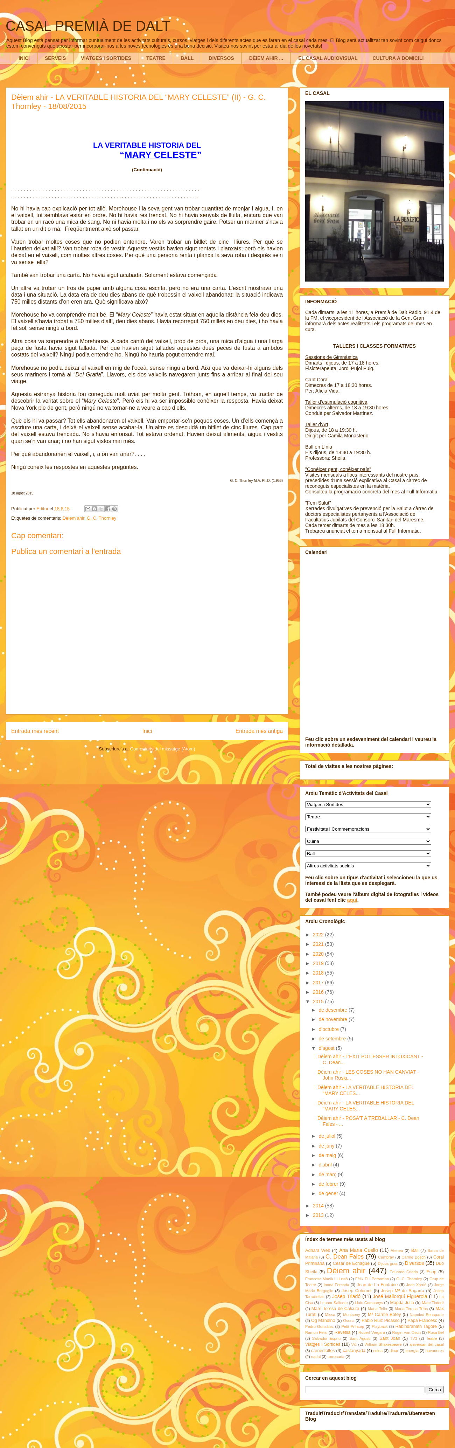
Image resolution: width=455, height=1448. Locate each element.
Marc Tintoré (433, 1303)
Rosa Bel (436, 1332)
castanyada (354, 1350)
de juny (327, 1146)
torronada (336, 1357)
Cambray (386, 1257)
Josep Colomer (357, 1290)
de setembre (332, 1038)
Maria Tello (377, 1309)
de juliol (327, 1136)
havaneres (435, 1351)
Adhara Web (317, 1250)
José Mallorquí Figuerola (400, 1296)
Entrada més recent (35, 731)
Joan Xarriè (416, 1285)
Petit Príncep (352, 1326)
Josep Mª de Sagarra (402, 1290)
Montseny (351, 1314)
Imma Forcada (336, 1285)
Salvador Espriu (326, 1338)
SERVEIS (55, 58)
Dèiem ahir (73, 518)
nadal (316, 1357)
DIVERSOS (221, 58)
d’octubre (329, 1029)
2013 (319, 1215)
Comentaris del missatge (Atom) (162, 748)
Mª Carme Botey (384, 1314)
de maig (327, 1155)
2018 (319, 973)
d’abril (325, 1165)
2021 (319, 944)
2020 (319, 954)
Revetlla (343, 1332)
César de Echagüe (351, 1263)
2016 (319, 992)
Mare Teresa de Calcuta (335, 1308)
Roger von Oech (406, 1332)
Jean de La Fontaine (377, 1284)
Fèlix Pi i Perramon (372, 1279)
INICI (24, 58)
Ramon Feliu (316, 1332)
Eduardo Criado (404, 1272)
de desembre (333, 1010)
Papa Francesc (422, 1320)
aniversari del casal (427, 1344)
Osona (349, 1320)
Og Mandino (323, 1320)
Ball (415, 1250)
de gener (328, 1193)
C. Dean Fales (345, 1256)
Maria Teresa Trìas (411, 1309)
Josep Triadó (346, 1296)
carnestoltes (323, 1350)
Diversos (414, 1263)
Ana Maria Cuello (358, 1250)
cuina (378, 1351)
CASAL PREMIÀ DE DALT (88, 26)
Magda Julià (402, 1302)
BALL (187, 58)
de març (327, 1174)
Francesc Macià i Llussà (326, 1279)
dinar (394, 1351)
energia (411, 1351)
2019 (319, 963)
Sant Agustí (360, 1338)
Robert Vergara (371, 1332)
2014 (319, 1205)
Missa (330, 1314)
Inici (147, 731)
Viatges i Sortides (322, 1344)
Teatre (431, 1338)
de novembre (333, 1019)
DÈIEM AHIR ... (266, 58)
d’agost (327, 1048)
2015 (319, 1001)
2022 (319, 934)
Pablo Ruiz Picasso (381, 1320)
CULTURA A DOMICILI (398, 58)
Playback (379, 1326)
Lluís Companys (369, 1303)
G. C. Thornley (101, 518)
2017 (319, 982)
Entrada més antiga (259, 731)
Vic (354, 1344)
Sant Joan (389, 1338)
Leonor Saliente (334, 1303)
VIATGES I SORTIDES (106, 58)
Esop (431, 1271)
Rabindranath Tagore (416, 1326)
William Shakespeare (382, 1344)
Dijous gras (387, 1263)
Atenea (397, 1250)
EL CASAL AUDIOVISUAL (327, 58)
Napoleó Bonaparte (427, 1314)
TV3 (413, 1338)
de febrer (329, 1184)
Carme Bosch (413, 1257)
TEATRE (156, 58)
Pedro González (319, 1326)
